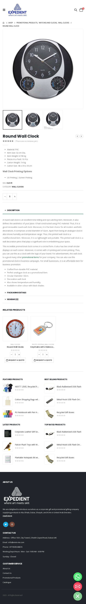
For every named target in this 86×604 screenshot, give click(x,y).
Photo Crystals (38, 344)
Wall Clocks (18, 187)
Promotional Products (12, 577)
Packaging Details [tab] (16, 292)
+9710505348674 (15, 547)
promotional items (30, 257)
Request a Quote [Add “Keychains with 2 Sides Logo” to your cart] (44, 360)
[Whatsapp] (77, 576)
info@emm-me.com (16, 542)
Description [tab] (13, 210)
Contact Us (7, 573)
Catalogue (7, 582)
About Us (6, 568)
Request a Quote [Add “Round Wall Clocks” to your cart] (16, 360)
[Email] (77, 586)
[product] (15, 328)
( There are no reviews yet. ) (26, 141)
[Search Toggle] (75, 10)
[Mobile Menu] (5, 10)
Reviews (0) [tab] (12, 299)
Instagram (12, 524)
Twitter (5, 524)
